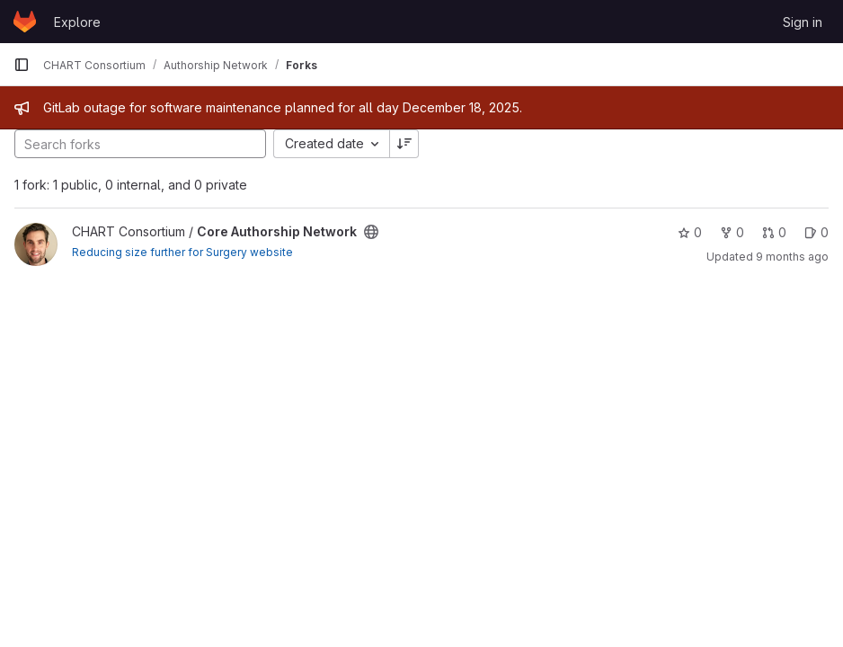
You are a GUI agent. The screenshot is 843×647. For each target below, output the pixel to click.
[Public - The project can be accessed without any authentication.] (371, 232)
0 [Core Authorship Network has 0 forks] (732, 232)
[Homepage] (25, 21)
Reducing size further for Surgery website (182, 252)
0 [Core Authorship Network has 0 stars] (690, 232)
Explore (77, 22)
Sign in (802, 22)
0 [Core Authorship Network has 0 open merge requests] (774, 232)
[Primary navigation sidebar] (21, 64)
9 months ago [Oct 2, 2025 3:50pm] (792, 256)
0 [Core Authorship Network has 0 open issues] (816, 232)
